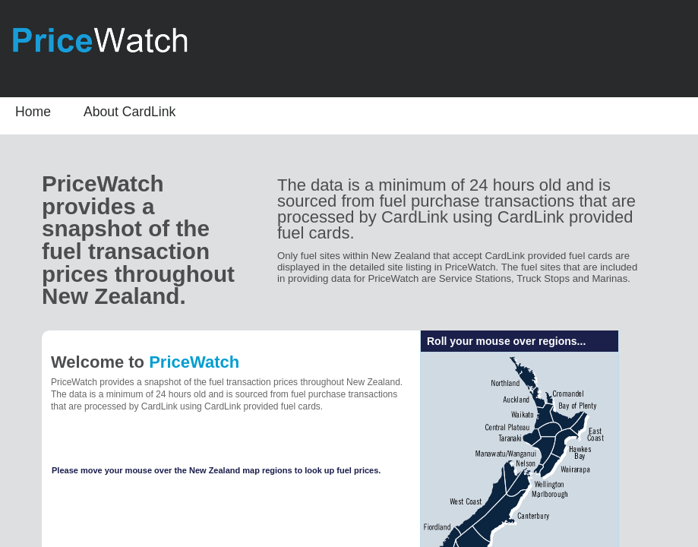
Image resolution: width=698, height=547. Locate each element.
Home (33, 111)
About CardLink (129, 111)
